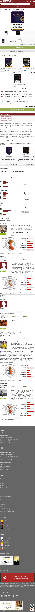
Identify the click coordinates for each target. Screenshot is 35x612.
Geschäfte (3, 485)
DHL (3, 521)
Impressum (3, 500)
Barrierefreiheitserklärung (7, 511)
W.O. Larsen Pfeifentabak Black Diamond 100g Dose (18, 94)
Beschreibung (5, 114)
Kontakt (2, 481)
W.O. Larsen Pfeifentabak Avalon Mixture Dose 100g (15, 101)
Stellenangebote (4, 487)
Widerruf (2, 504)
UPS (3, 523)
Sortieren (5, 218)
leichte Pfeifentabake (4, 257)
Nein (20, 253)
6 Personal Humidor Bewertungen (12, 172)
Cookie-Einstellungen (5, 509)
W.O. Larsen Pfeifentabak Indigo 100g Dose (15, 91)
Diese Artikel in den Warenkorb (17, 109)
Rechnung (4, 545)
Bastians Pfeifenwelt (3, 296)
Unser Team (3, 478)
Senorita (3, 230)
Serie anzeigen (17, 6)
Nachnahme (5, 543)
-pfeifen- (2, 315)
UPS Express (5, 526)
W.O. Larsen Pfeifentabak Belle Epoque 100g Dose (17, 96)
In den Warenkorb (17, 47)
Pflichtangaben (6, 120)
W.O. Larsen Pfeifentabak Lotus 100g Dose (12, 104)
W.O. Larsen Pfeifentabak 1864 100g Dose (12, 99)
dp (3, 324)
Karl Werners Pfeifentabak (3, 384)
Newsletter (3, 483)
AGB (1, 502)
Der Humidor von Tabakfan (5, 336)
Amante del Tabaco (3, 346)
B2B (1, 490)
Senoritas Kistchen (5, 220)
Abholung (4, 528)
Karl (3, 394)
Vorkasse (4, 548)
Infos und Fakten (6, 116)
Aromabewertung (6, 118)
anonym (3, 267)
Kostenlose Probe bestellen (17, 51)
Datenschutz (3, 506)
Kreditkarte (5, 540)
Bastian (3, 305)
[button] (1, 156)
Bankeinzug (5, 538)
